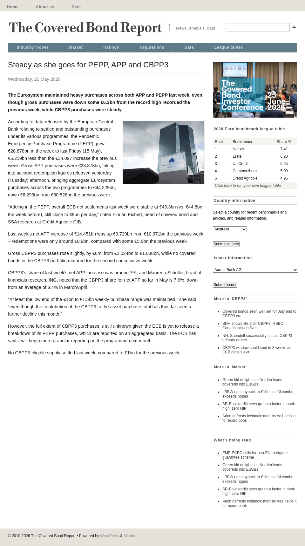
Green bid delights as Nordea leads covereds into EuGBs (252, 382)
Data (76, 7)
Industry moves (33, 47)
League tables (228, 47)
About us (45, 7)
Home (13, 7)
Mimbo (129, 536)
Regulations (151, 47)
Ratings (111, 47)
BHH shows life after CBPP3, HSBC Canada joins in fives (252, 325)
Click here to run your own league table (248, 185)
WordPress (109, 536)
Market (76, 47)
